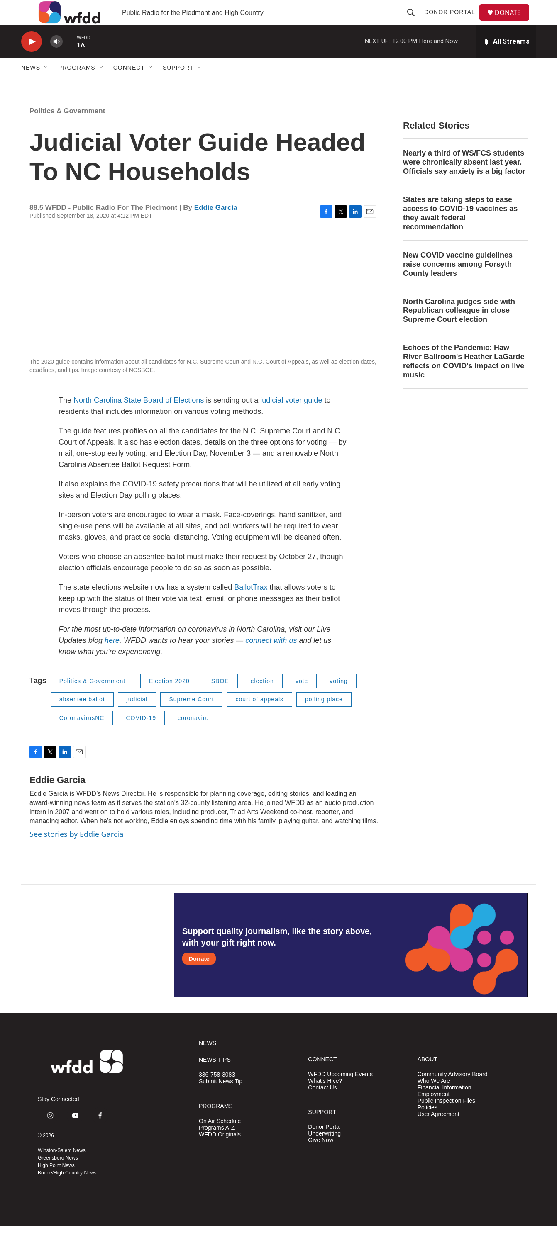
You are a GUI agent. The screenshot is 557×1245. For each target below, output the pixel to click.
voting (338, 699)
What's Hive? (325, 1100)
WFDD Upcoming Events (340, 1093)
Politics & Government (67, 130)
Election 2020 (169, 699)
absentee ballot (82, 718)
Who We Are (434, 1100)
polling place (324, 718)
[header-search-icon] (414, 21)
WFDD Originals (220, 1153)
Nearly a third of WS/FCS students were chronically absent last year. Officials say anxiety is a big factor (464, 181)
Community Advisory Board (453, 1093)
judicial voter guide (291, 419)
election (262, 699)
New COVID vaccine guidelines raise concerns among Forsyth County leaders (458, 283)
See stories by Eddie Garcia (76, 853)
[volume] (56, 60)
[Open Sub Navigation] (46, 86)
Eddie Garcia (215, 226)
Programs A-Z (217, 1146)
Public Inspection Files (446, 1119)
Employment (434, 1113)
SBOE (220, 699)
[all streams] (506, 60)
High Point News (56, 1184)
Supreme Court (191, 718)
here (112, 659)
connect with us (270, 659)
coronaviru (193, 736)
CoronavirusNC (82, 736)
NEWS (207, 1062)
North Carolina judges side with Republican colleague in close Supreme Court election (459, 329)
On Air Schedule (220, 1140)
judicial (137, 718)
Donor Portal (453, 21)
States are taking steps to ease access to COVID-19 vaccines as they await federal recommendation (460, 232)
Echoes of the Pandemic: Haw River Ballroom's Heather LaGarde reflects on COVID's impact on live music (463, 380)
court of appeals (259, 718)
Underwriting (324, 1152)
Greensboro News (58, 1176)
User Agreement (438, 1133)
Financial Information (444, 1106)
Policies (427, 1126)
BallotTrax (251, 606)
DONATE (513, 21)
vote (302, 699)
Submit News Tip (220, 1100)
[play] (31, 60)
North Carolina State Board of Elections (138, 419)
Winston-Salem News (62, 1169)
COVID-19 (141, 736)
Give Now (320, 1159)
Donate (199, 977)
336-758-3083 (217, 1093)
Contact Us (322, 1106)
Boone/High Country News (67, 1191)
